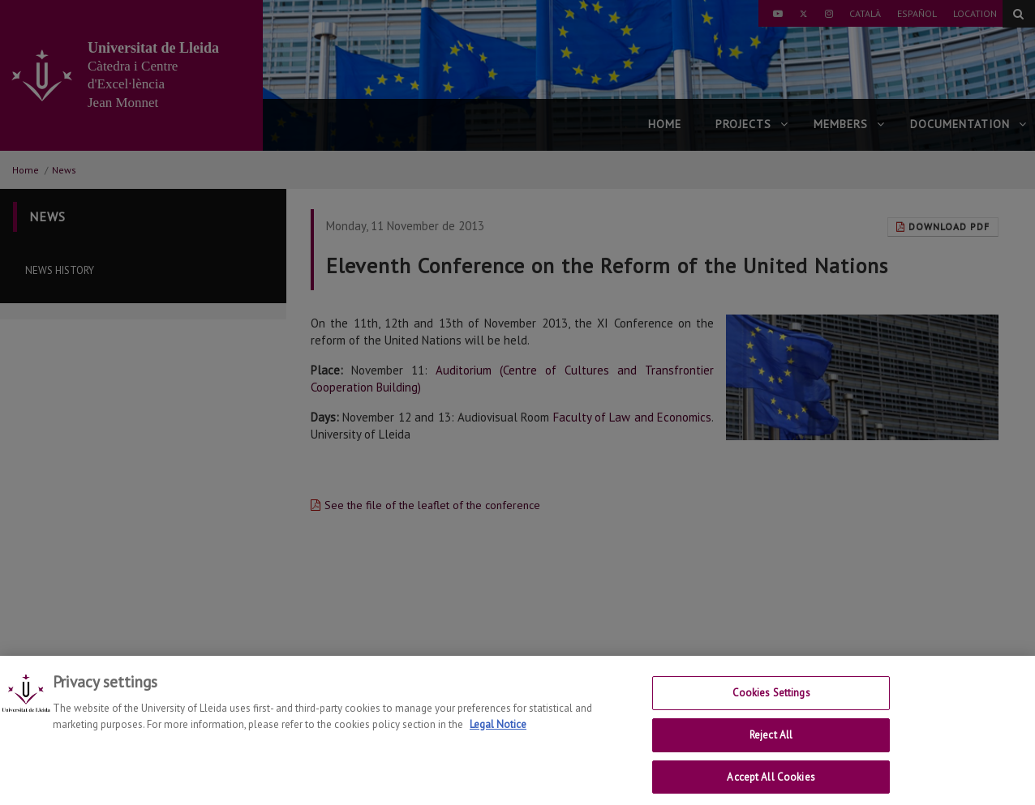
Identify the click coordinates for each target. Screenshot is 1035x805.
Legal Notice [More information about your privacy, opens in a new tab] (498, 734)
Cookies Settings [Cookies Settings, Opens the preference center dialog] (771, 702)
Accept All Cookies (770, 787)
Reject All (770, 744)
